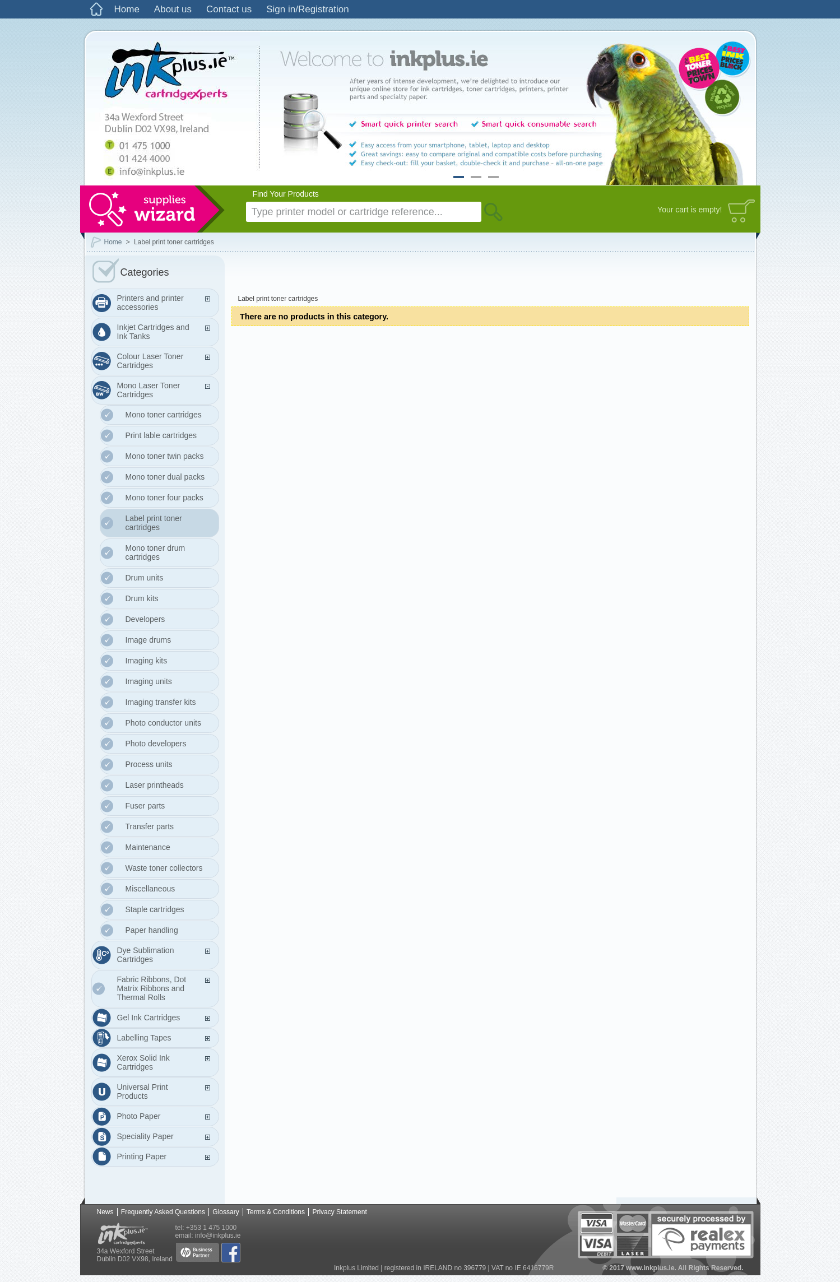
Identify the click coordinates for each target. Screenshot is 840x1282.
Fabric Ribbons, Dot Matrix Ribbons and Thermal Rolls (152, 988)
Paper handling (152, 930)
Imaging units (149, 681)
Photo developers (156, 743)
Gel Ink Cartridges (148, 1017)
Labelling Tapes (144, 1037)
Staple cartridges (155, 909)
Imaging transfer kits (161, 702)
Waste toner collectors (164, 867)
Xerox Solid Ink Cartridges (143, 1062)
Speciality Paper (145, 1136)
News (105, 1212)
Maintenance (148, 847)
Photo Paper (139, 1116)
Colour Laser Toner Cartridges (150, 361)
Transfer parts (150, 826)
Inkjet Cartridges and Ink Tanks (153, 332)
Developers (145, 619)
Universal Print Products (142, 1091)
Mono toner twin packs (165, 456)
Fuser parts (145, 805)
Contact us (229, 9)
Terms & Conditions (276, 1212)
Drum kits (142, 598)
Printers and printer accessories (150, 303)
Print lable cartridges (161, 435)
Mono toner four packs (164, 497)
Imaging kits (147, 660)
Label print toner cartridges (154, 523)
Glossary (225, 1212)
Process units (149, 764)
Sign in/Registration (307, 9)
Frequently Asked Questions (163, 1212)
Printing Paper (142, 1156)
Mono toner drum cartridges (155, 552)
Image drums (148, 639)
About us (173, 9)
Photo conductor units (163, 722)
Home (127, 9)
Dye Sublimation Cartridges (145, 955)
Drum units (145, 577)
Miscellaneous (150, 888)
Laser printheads (155, 785)
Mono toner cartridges (164, 414)
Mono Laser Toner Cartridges (148, 390)
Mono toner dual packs (165, 476)
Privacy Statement (339, 1212)
